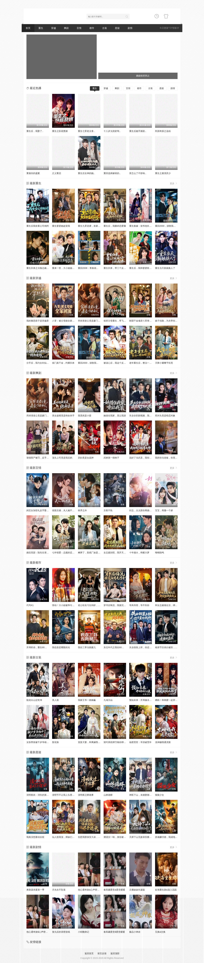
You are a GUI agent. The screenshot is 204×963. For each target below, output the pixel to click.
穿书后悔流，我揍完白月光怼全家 (120, 605)
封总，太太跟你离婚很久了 (142, 510)
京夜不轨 (108, 510)
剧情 (130, 28)
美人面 (55, 700)
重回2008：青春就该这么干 (91, 268)
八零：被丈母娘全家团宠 (64, 320)
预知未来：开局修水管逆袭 (142, 700)
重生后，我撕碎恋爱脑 (115, 226)
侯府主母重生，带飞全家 (116, 320)
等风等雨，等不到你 (139, 605)
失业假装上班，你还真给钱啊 (143, 647)
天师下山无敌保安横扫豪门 (142, 837)
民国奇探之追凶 (163, 131)
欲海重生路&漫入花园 (166, 889)
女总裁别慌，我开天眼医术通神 (119, 552)
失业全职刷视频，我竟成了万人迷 (146, 415)
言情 (79, 28)
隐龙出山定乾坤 (34, 700)
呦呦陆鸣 (159, 552)
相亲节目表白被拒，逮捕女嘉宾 (170, 647)
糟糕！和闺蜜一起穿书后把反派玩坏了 (174, 700)
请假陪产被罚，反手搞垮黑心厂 (42, 457)
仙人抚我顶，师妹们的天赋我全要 (69, 837)
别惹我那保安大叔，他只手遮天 (93, 837)
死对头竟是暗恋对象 (165, 415)
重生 (40, 28)
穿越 (53, 28)
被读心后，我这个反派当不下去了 (120, 363)
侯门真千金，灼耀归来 (63, 363)
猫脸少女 (159, 795)
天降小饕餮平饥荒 (164, 363)
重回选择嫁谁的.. (112, 173)
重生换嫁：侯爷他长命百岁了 (143, 226)
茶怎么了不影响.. (137, 173)
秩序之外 (82, 510)
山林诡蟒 (108, 795)
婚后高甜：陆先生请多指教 (39, 552)
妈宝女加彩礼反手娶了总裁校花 (42, 510)
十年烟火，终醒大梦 (139, 552)
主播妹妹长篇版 (137, 889)
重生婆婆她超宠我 (61, 226)
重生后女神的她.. (86, 173)
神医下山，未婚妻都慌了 (141, 795)
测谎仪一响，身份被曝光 (116, 837)
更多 (174, 183)
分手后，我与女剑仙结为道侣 (40, 363)
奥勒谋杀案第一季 (35, 889)
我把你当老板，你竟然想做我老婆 (172, 457)
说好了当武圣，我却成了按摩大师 (146, 457)
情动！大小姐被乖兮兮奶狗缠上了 (69, 605)
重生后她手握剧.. (137, 131)
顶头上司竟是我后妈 (62, 457)
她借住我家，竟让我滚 (115, 415)
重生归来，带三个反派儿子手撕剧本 (121, 268)
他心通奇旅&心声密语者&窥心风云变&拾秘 (99, 889)
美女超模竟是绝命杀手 (63, 415)
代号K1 (30, 605)
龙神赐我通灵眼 (163, 742)
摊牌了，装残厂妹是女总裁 (91, 552)
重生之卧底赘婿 (60, 131)
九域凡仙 (108, 700)
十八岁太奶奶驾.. (112, 131)
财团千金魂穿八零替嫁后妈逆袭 (144, 320)
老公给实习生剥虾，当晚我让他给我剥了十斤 (100, 605)
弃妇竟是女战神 (86, 457)
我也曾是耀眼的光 (61, 647)
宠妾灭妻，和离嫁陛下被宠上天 (93, 742)
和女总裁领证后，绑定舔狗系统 (170, 605)
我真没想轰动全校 (35, 837)
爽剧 (66, 28)
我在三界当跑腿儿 (87, 647)
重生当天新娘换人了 (165, 268)
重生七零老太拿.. (86, 131)
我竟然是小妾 (84, 415)
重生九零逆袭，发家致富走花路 (93, 226)
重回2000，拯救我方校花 (167, 226)
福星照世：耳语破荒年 (140, 742)
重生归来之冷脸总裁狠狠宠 (39, 268)
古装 (104, 28)
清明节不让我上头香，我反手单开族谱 (71, 795)
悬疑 (117, 28)
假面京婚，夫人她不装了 (64, 510)
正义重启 (56, 173)
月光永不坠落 (59, 889)
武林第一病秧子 (111, 457)
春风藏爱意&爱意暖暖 (114, 889)
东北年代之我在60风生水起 (117, 647)
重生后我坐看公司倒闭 (37, 226)
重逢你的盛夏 (33, 173)
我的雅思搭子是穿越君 (37, 320)
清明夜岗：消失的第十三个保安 (42, 795)
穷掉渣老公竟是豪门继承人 (91, 320)
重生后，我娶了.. (34, 131)
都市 (91, 28)
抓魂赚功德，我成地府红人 (168, 837)
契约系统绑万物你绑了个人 (117, 742)
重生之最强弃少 (163, 173)
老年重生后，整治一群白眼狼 (143, 363)
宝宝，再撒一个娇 (164, 510)
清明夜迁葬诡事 (86, 795)
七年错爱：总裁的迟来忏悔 (65, 552)
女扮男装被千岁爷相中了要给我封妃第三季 (47, 742)
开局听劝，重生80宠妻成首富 (41, 647)
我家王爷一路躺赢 (87, 700)
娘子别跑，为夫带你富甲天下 (169, 320)
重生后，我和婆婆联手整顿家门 (144, 268)
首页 (28, 28)
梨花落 (55, 742)
